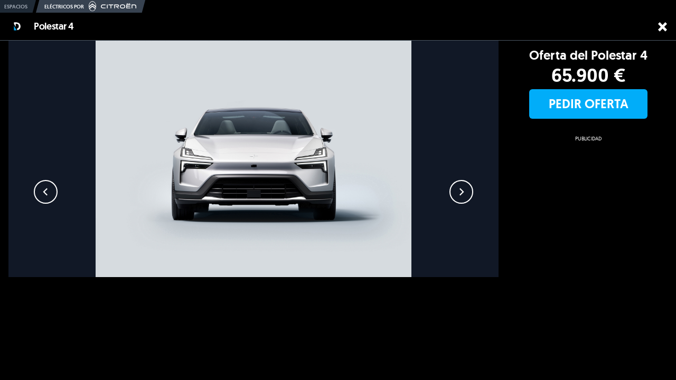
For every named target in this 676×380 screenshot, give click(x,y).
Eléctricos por (90, 6)
